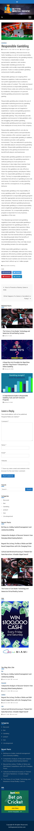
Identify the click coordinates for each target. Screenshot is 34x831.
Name (3, 445)
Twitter (17, 272)
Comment (5, 421)
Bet (4, 503)
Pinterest (6, 276)
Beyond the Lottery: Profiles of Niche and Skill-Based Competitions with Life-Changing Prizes (17, 766)
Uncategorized (8, 516)
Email (3, 453)
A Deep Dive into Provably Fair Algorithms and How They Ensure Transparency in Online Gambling (16, 364)
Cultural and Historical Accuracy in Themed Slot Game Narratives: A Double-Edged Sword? (17, 774)
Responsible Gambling (9, 265)
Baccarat (6, 500)
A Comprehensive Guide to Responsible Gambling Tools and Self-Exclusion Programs (15, 397)
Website (4, 461)
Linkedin (17, 276)
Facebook (6, 272)
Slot (4, 513)
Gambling (4, 42)
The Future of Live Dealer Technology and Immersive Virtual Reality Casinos (16, 332)
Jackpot (5, 510)
